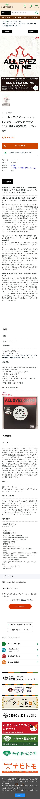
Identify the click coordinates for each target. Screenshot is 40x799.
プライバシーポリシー (19, 790)
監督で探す (35, 17)
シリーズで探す (17, 17)
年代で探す (27, 17)
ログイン (23, 600)
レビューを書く (20, 606)
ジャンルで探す (5, 17)
